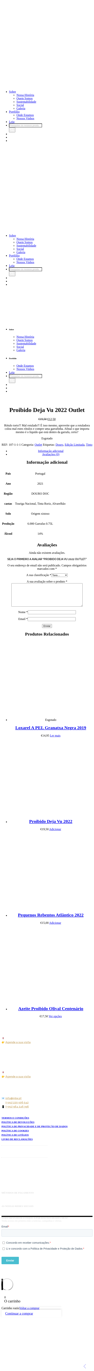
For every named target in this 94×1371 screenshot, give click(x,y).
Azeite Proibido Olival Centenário (50, 1013)
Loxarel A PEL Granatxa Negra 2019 (50, 732)
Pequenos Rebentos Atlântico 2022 (51, 919)
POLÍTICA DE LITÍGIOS (15, 1139)
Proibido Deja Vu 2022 (50, 825)
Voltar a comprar (29, 1312)
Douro (59, 444)
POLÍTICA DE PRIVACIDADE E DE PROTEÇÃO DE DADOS (34, 1131)
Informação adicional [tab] (50, 451)
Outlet (38, 444)
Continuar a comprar (19, 1318)
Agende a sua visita (18, 1046)
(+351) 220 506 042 (17, 1107)
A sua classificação (38, 575)
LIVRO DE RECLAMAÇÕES (17, 1143)
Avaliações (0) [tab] (50, 454)
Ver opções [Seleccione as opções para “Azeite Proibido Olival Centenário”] (55, 1020)
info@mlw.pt (13, 1102)
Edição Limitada (74, 444)
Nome (23, 616)
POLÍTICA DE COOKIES (15, 1135)
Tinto (89, 444)
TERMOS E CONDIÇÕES (15, 1122)
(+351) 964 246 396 (17, 1111)
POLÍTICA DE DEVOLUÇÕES (17, 1126)
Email (23, 623)
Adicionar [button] (55, 833)
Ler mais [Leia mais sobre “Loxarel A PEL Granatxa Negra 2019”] (55, 740)
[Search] (12, 129)
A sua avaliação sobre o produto (47, 581)
